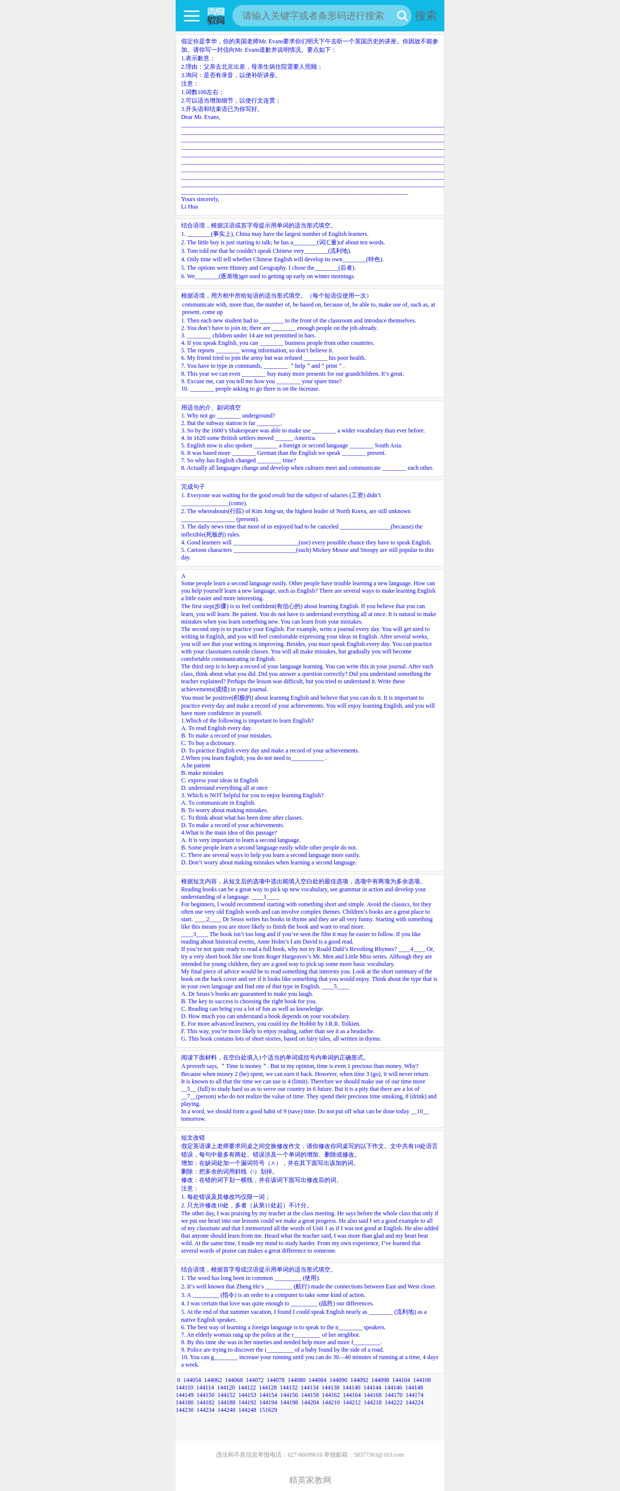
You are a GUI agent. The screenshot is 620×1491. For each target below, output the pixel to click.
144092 (359, 1380)
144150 (205, 1394)
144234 (205, 1409)
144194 (268, 1402)
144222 (394, 1402)
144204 (310, 1402)
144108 (422, 1380)
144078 (276, 1380)
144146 (393, 1387)
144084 (317, 1380)
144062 (213, 1380)
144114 (205, 1387)
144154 (268, 1394)
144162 (331, 1394)
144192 (247, 1402)
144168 (373, 1394)
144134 (309, 1387)
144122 (247, 1387)
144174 (414, 1394)
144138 (330, 1387)
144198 (289, 1402)
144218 (373, 1402)
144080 (297, 1380)
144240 (226, 1409)
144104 (401, 1380)
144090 (338, 1380)
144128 (268, 1387)
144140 (351, 1387)
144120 (226, 1387)
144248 (247, 1409)
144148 (414, 1387)
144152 (226, 1394)
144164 (352, 1394)
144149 (185, 1394)
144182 (205, 1402)
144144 (372, 1387)
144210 (331, 1402)
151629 (268, 1409)
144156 (289, 1394)
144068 (234, 1380)
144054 (192, 1380)
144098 (380, 1380)
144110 (185, 1387)
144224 (414, 1402)
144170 (394, 1394)
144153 (247, 1394)
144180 (185, 1402)
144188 (226, 1402)
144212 (352, 1402)
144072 (255, 1380)
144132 (289, 1387)
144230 (185, 1409)
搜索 (426, 15)
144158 (310, 1394)
